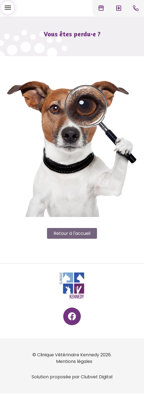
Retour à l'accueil (72, 233)
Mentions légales (74, 361)
